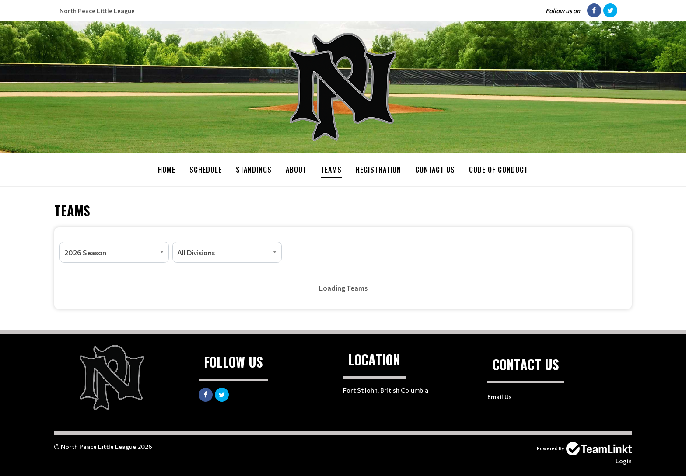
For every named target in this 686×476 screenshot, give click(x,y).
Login (624, 460)
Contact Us (435, 169)
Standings (254, 169)
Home (166, 169)
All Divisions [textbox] (196, 252)
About (296, 169)
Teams (331, 169)
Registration (378, 169)
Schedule (205, 169)
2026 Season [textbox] (85, 252)
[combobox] (114, 251)
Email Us (499, 396)
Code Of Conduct (498, 169)
